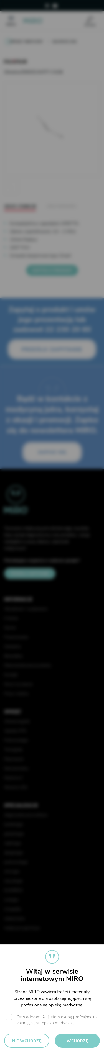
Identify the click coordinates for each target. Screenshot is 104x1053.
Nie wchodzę (26, 1041)
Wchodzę (77, 1041)
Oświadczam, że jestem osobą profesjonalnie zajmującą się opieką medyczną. (57, 1020)
